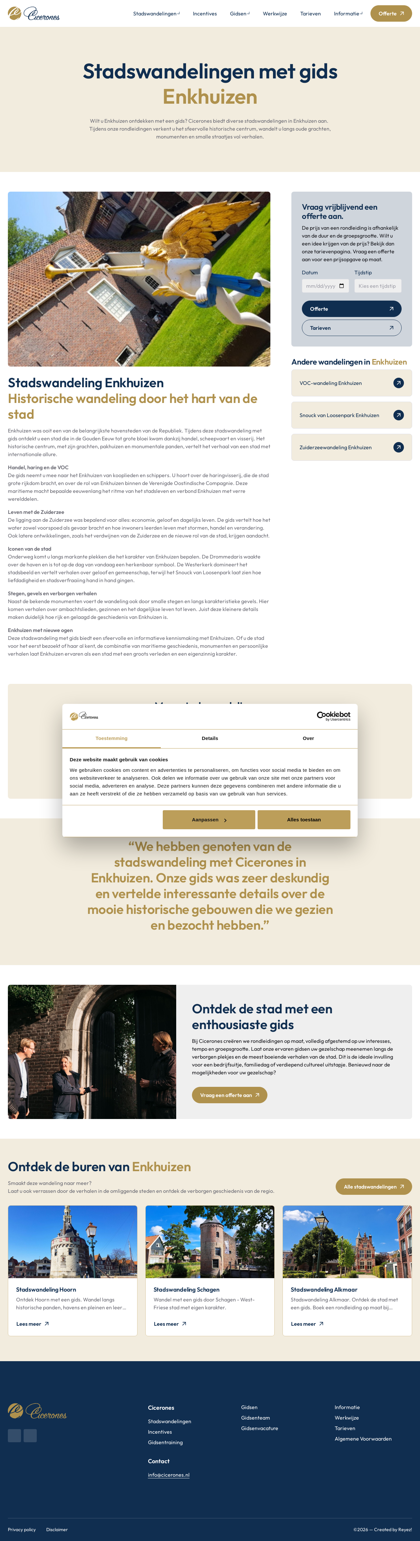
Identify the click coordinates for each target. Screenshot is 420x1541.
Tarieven (310, 13)
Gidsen (238, 13)
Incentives (205, 13)
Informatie (346, 13)
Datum (310, 272)
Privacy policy (22, 1529)
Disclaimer (57, 1529)
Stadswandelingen (155, 13)
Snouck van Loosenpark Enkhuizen (352, 415)
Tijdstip (363, 272)
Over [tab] (308, 738)
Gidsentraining (165, 1442)
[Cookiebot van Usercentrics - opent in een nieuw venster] (321, 716)
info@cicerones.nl (169, 1474)
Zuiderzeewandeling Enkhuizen (352, 447)
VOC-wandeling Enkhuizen (352, 383)
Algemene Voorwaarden (363, 1438)
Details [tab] (210, 738)
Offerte (388, 13)
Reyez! (405, 1529)
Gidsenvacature (259, 1428)
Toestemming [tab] (111, 738)
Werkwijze (275, 13)
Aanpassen (209, 819)
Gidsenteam (255, 1417)
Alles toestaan (304, 819)
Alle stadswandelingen (370, 1186)
